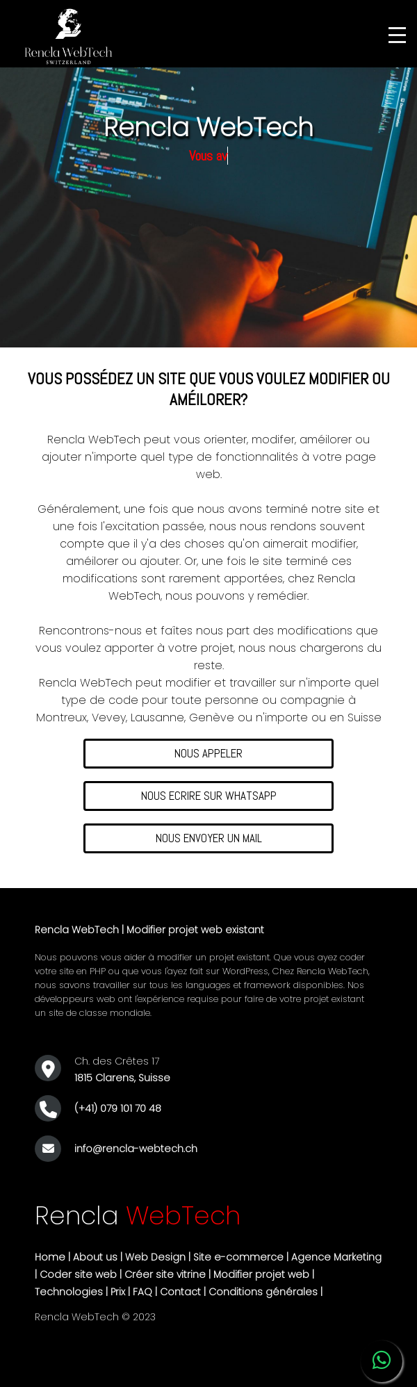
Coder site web (78, 1274)
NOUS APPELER (208, 753)
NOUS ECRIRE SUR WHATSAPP (209, 795)
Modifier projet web (261, 1274)
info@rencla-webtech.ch (135, 1149)
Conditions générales (263, 1292)
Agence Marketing (336, 1257)
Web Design (155, 1257)
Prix (118, 1292)
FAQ (142, 1292)
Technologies (69, 1292)
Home (50, 1257)
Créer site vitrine (165, 1274)
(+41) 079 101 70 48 (117, 1108)
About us (95, 1257)
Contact (180, 1292)
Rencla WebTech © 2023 (95, 1317)
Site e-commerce (238, 1257)
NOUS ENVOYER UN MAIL (209, 838)
